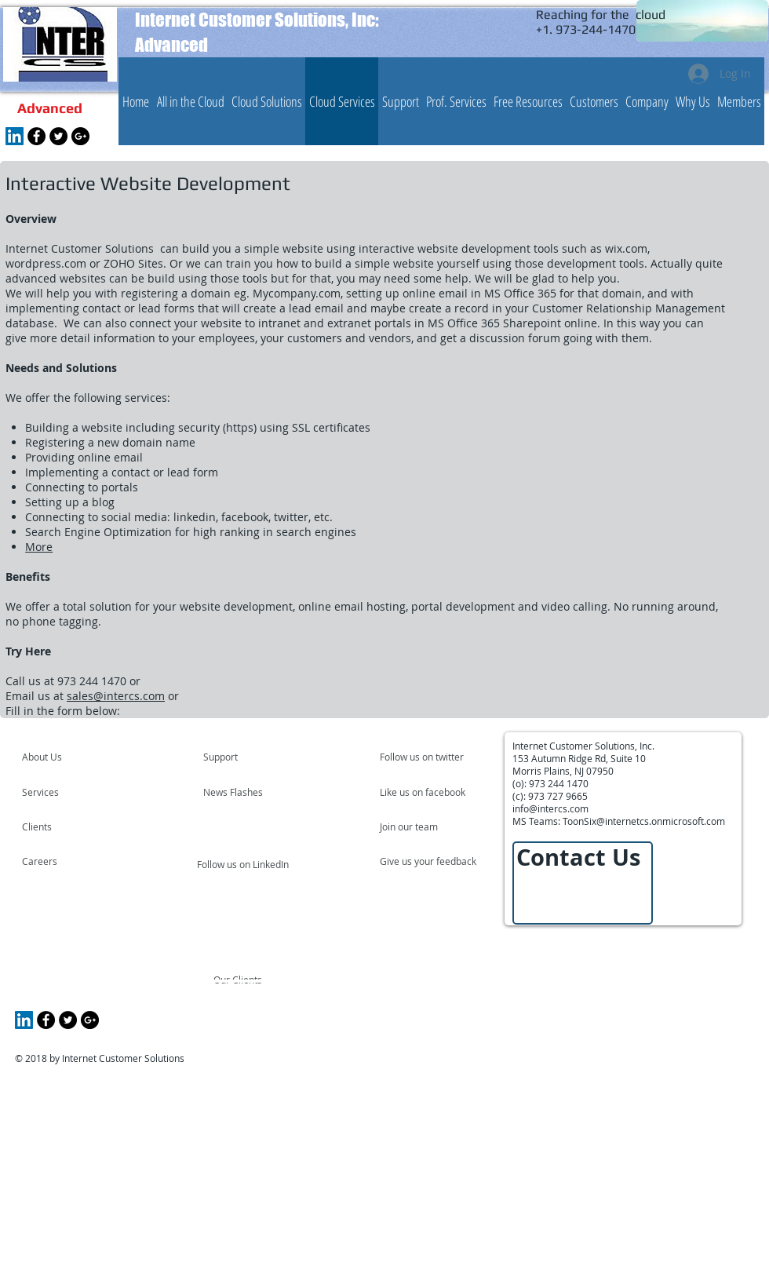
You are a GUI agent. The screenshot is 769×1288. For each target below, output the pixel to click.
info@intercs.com (550, 808)
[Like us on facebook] (427, 792)
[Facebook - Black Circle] (36, 136)
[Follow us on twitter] (423, 756)
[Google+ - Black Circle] (80, 136)
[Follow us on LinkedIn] (244, 864)
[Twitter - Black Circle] (58, 136)
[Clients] (64, 826)
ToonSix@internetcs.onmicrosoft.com (644, 821)
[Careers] (64, 861)
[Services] (67, 792)
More (39, 546)
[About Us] (82, 756)
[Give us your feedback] (436, 861)
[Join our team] (422, 826)
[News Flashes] (248, 792)
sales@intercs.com (116, 695)
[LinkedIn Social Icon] (14, 136)
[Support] (240, 756)
